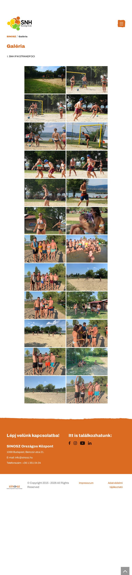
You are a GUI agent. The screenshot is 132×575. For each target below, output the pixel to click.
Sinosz (11, 36)
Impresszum (86, 483)
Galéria (23, 36)
